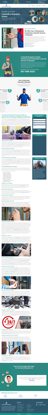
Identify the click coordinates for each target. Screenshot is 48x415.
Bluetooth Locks (29, 406)
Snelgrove (20, 397)
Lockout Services (27, 291)
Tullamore (35, 396)
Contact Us (44, 5)
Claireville (20, 395)
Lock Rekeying (6, 271)
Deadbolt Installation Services (13, 271)
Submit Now (39, 129)
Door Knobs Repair (20, 410)
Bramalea (5, 395)
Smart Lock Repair (20, 409)
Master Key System (20, 406)
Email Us (38, 404)
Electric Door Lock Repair (21, 407)
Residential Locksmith (8, 357)
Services (33, 5)
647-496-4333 (41, 3)
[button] (3, 374)
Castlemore (5, 396)
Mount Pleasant (21, 396)
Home (29, 5)
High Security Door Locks (21, 404)
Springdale (35, 395)
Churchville (5, 397)
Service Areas (38, 5)
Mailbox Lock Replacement (30, 409)
